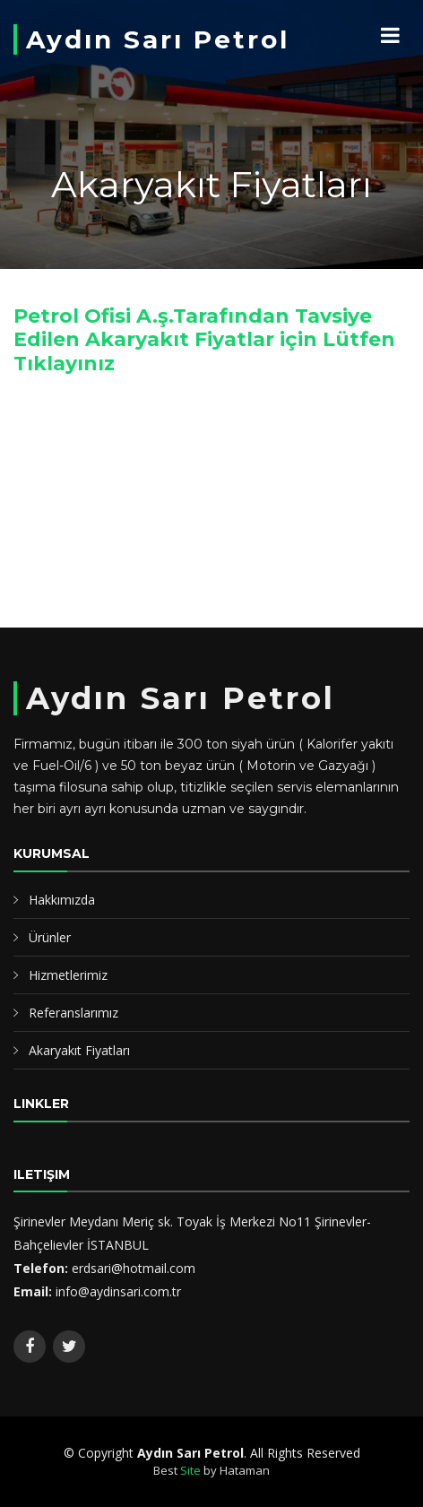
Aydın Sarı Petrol (157, 39)
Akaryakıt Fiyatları (79, 1050)
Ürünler (50, 937)
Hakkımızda (62, 899)
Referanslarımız (73, 1012)
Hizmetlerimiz (68, 974)
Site (190, 1470)
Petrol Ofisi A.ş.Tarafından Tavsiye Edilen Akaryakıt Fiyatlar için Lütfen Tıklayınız (204, 340)
